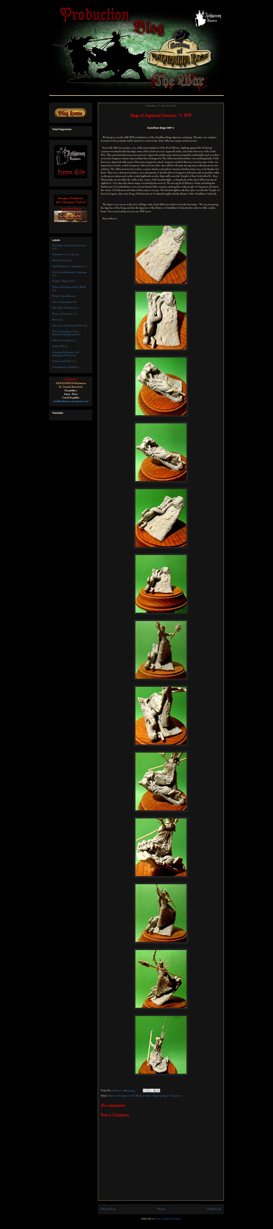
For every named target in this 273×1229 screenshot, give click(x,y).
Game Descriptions (62, 340)
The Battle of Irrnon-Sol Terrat (68, 246)
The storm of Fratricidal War (67, 326)
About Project (59, 260)
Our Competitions (62, 302)
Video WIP (58, 346)
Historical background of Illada (125, 1096)
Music (55, 320)
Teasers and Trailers (62, 361)
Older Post (213, 1209)
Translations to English (64, 367)
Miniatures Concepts (63, 254)
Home (161, 1209)
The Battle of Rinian (63, 308)
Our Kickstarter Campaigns (67, 266)
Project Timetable (61, 296)
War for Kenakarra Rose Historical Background (65, 333)
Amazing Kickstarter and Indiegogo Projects (65, 354)
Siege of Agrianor (172, 1096)
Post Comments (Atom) (168, 1219)
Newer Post (108, 1209)
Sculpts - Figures (152, 1096)
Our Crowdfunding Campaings (69, 272)
